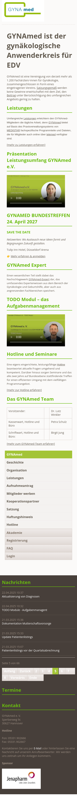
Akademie (14, 533)
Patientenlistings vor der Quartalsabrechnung (30, 650)
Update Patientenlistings (17, 637)
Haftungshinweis (20, 517)
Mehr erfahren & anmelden (28, 256)
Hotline (12, 525)
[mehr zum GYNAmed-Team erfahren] (31, 444)
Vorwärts (17, 678)
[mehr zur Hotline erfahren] (24, 390)
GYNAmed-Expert (39, 279)
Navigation (71, 5)
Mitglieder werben (21, 493)
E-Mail (38, 748)
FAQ (10, 548)
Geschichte (15, 462)
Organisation (17, 470)
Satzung (13, 509)
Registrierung (17, 540)
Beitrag (11, 95)
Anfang (9, 671)
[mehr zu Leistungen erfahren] (26, 145)
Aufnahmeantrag (20, 486)
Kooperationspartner (23, 501)
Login (11, 556)
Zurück (25, 671)
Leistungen (15, 478)
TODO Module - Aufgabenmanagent (24, 610)
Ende (33, 678)
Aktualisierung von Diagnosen (21, 596)
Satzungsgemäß (47, 88)
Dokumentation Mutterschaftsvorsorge (26, 623)
